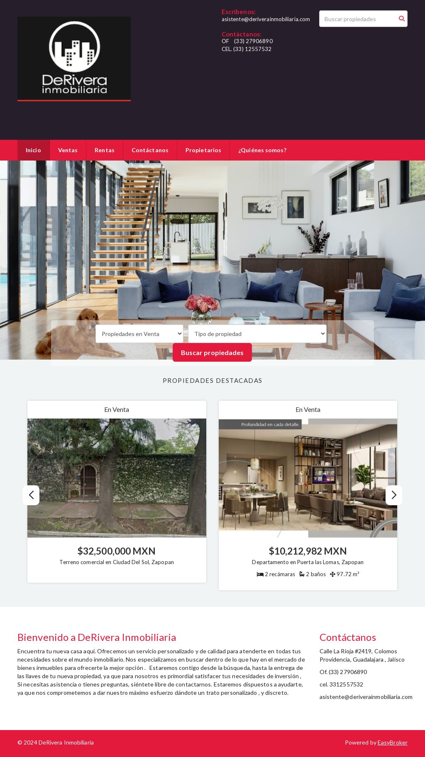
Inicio (33, 149)
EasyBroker (393, 742)
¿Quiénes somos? (262, 149)
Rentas (105, 149)
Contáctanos (150, 149)
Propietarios (203, 149)
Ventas (68, 149)
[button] (394, 495)
